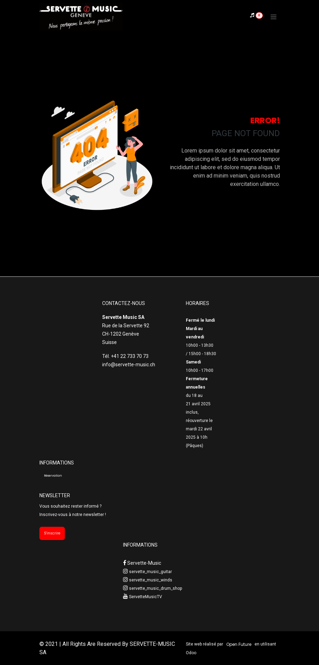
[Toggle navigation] (273, 16)
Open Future (238, 644)
